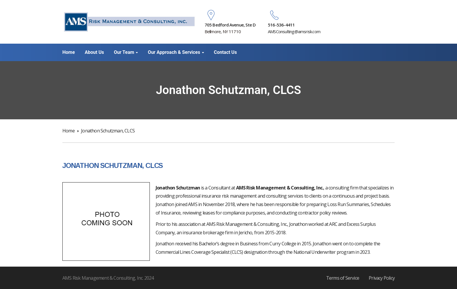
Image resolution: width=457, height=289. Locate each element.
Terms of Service (342, 278)
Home (68, 130)
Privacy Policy (382, 278)
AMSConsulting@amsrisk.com (294, 31)
